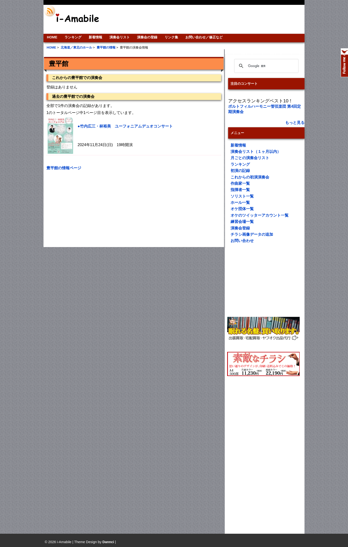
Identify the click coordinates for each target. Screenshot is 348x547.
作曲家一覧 (240, 183)
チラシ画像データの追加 (252, 234)
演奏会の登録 (147, 37)
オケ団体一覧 (242, 209)
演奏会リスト (119, 37)
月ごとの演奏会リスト (250, 158)
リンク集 (171, 37)
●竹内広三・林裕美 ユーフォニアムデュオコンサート (125, 126)
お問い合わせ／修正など (204, 37)
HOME (52, 37)
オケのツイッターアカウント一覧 (260, 215)
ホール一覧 (240, 202)
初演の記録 (240, 171)
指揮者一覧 (240, 190)
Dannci (108, 542)
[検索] (265, 66)
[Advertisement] (207, 19)
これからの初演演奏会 (250, 177)
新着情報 (95, 37)
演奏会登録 (240, 228)
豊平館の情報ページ (63, 168)
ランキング (73, 37)
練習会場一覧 (242, 222)
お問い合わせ (242, 241)
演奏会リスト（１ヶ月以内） (256, 151)
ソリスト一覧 (242, 196)
